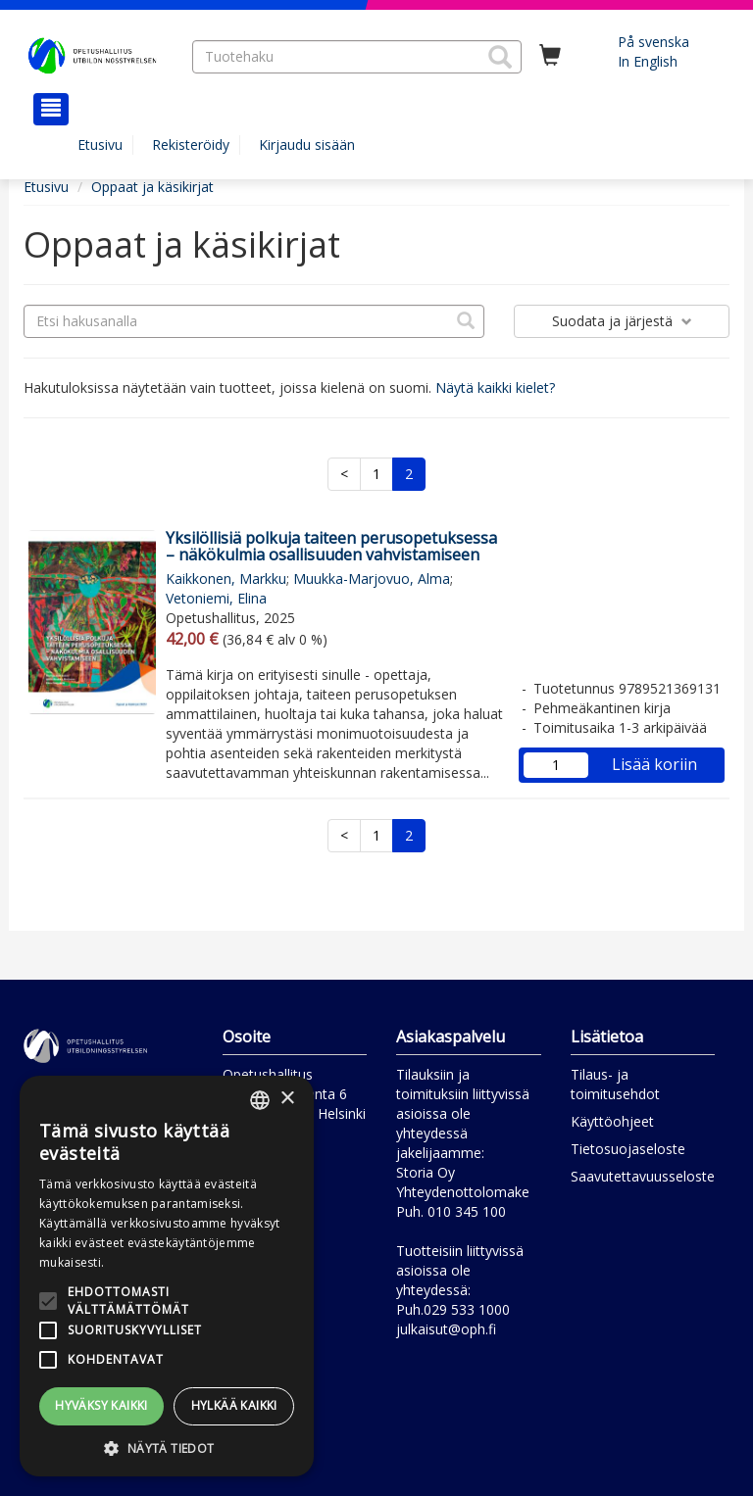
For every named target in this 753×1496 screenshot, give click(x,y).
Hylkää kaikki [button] (234, 1405)
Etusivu (100, 144)
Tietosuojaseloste (628, 1148)
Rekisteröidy (190, 144)
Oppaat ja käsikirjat (152, 186)
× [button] (286, 1098)
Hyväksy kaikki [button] (101, 1405)
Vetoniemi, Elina (216, 598)
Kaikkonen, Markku (226, 578)
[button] (500, 57)
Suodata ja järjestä (622, 321)
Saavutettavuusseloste (643, 1176)
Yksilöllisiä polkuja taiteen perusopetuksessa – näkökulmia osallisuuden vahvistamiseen (331, 546)
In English (648, 61)
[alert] (167, 1276)
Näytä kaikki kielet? (495, 387)
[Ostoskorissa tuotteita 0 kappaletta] (550, 55)
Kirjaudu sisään (307, 144)
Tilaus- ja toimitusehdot (615, 1084)
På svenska (653, 41)
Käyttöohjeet (612, 1121)
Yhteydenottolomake (462, 1191)
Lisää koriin (654, 764)
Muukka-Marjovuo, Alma (371, 578)
